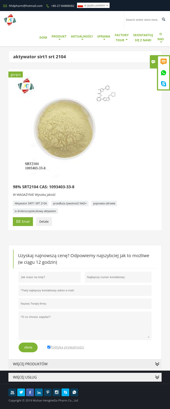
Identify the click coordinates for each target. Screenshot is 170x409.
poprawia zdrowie (104, 203)
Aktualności (82, 37)
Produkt (59, 37)
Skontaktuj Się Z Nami (143, 37)
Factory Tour (122, 37)
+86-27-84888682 (62, 6)
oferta (28, 347)
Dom (43, 37)
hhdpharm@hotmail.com (25, 6)
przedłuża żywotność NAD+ (70, 203)
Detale (44, 221)
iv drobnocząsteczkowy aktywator (35, 211)
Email (23, 221)
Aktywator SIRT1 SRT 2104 (31, 203)
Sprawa (103, 37)
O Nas (160, 38)
